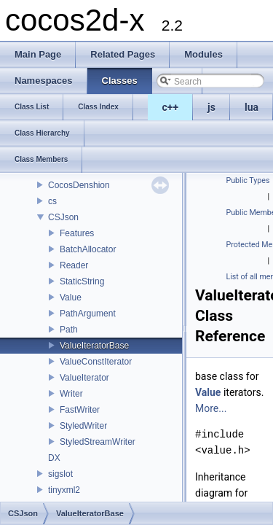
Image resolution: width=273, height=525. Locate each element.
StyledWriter (83, 426)
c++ (170, 107)
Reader (74, 265)
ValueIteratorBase (94, 346)
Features (77, 233)
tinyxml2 (64, 490)
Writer (71, 394)
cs (52, 201)
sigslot (60, 474)
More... (210, 408)
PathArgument (88, 313)
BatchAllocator (88, 249)
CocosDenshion (79, 185)
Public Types (248, 180)
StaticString (82, 281)
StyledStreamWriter (97, 442)
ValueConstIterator (96, 362)
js (211, 107)
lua (251, 107)
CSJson (63, 217)
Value (71, 297)
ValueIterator (84, 378)
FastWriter (80, 410)
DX (54, 458)
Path (69, 329)
